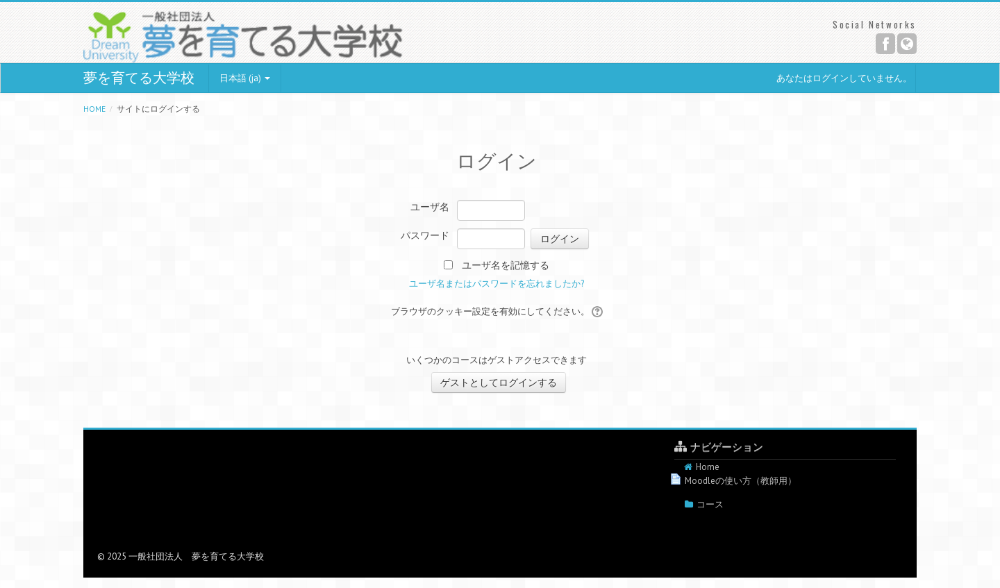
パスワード (425, 235)
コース (710, 504)
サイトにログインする (158, 108)
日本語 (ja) (244, 78)
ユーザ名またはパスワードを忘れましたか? (496, 283)
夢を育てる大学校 (138, 78)
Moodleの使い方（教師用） (741, 481)
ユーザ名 (429, 207)
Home (94, 108)
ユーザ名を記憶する (505, 265)
